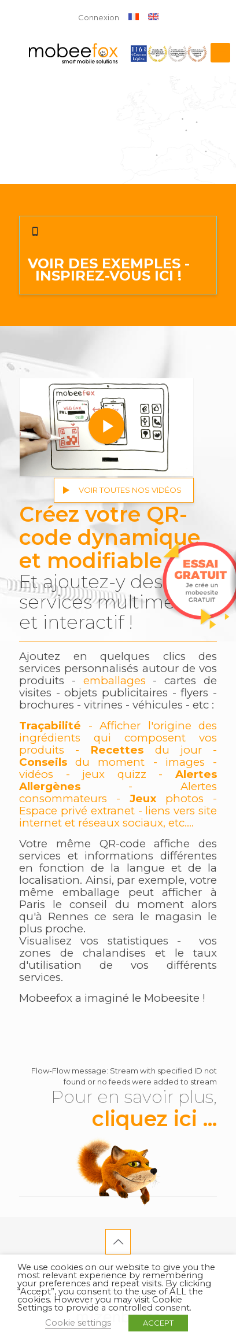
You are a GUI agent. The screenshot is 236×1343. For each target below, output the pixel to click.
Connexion (98, 17)
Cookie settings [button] (78, 1323)
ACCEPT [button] (158, 1322)
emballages (114, 680)
